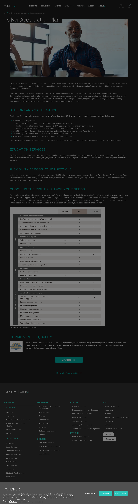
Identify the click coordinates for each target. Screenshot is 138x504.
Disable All (106, 497)
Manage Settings (90, 497)
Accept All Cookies (120, 497)
